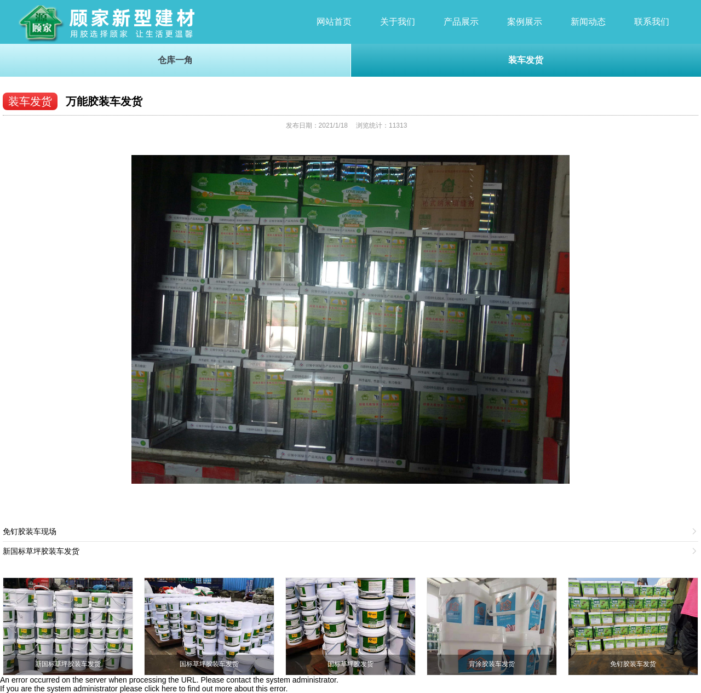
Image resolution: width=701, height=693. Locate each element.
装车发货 (525, 60)
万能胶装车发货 (104, 101)
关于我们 (397, 21)
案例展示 (524, 21)
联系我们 (651, 21)
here (169, 688)
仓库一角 (175, 60)
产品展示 (461, 21)
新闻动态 (588, 21)
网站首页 (334, 21)
